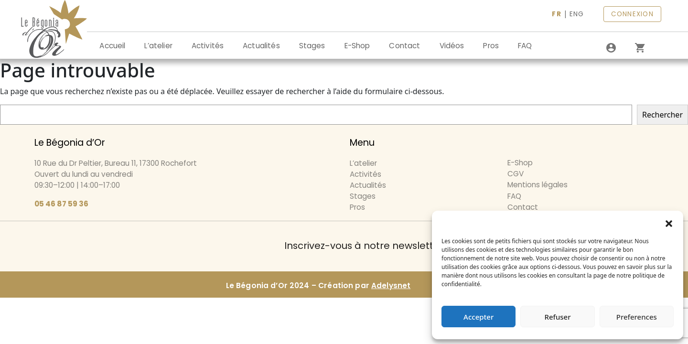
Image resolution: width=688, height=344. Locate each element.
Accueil (112, 46)
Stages (312, 46)
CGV (515, 174)
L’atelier (158, 46)
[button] (669, 222)
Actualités (261, 46)
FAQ (525, 46)
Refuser (557, 317)
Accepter (478, 317)
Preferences (636, 317)
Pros (491, 46)
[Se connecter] (611, 47)
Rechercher (662, 114)
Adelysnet (390, 285)
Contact (404, 46)
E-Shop (357, 46)
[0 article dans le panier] (639, 47)
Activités (208, 46)
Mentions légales (537, 185)
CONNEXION (632, 14)
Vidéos (452, 46)
